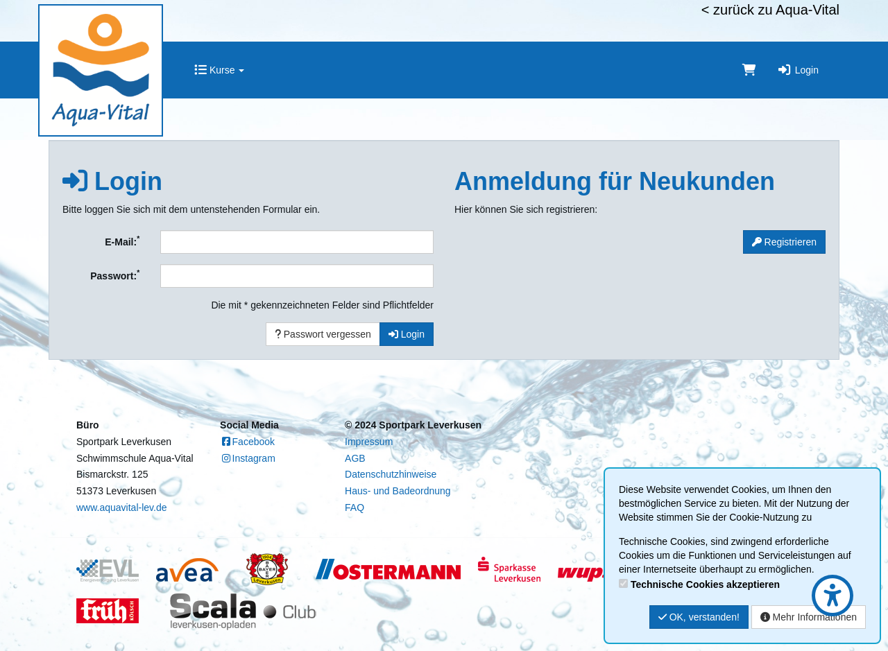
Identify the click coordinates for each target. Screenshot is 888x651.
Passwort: (114, 274)
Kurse (219, 70)
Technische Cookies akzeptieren (705, 584)
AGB (355, 458)
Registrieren (784, 242)
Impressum (369, 441)
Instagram (247, 458)
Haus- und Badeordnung (398, 490)
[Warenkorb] (749, 70)
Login (798, 70)
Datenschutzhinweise (390, 474)
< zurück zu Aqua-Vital (770, 9)
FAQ (354, 507)
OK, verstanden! (699, 617)
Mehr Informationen (808, 617)
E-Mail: (122, 240)
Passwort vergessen (323, 334)
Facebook (247, 441)
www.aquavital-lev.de (121, 507)
